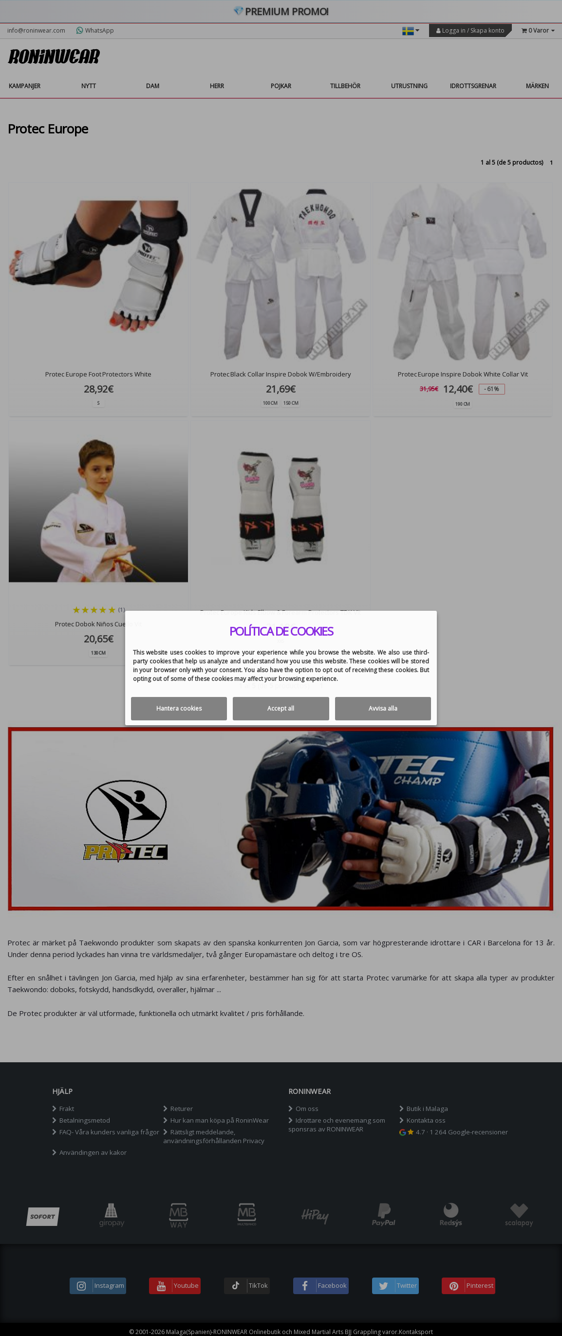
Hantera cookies (179, 708)
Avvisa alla (383, 708)
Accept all (280, 708)
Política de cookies (281, 631)
